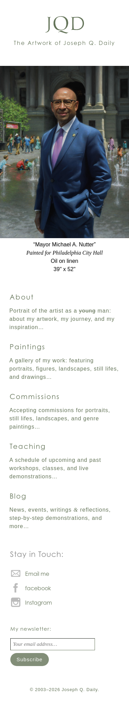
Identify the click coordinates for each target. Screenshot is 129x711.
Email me (37, 573)
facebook (38, 588)
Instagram (38, 602)
